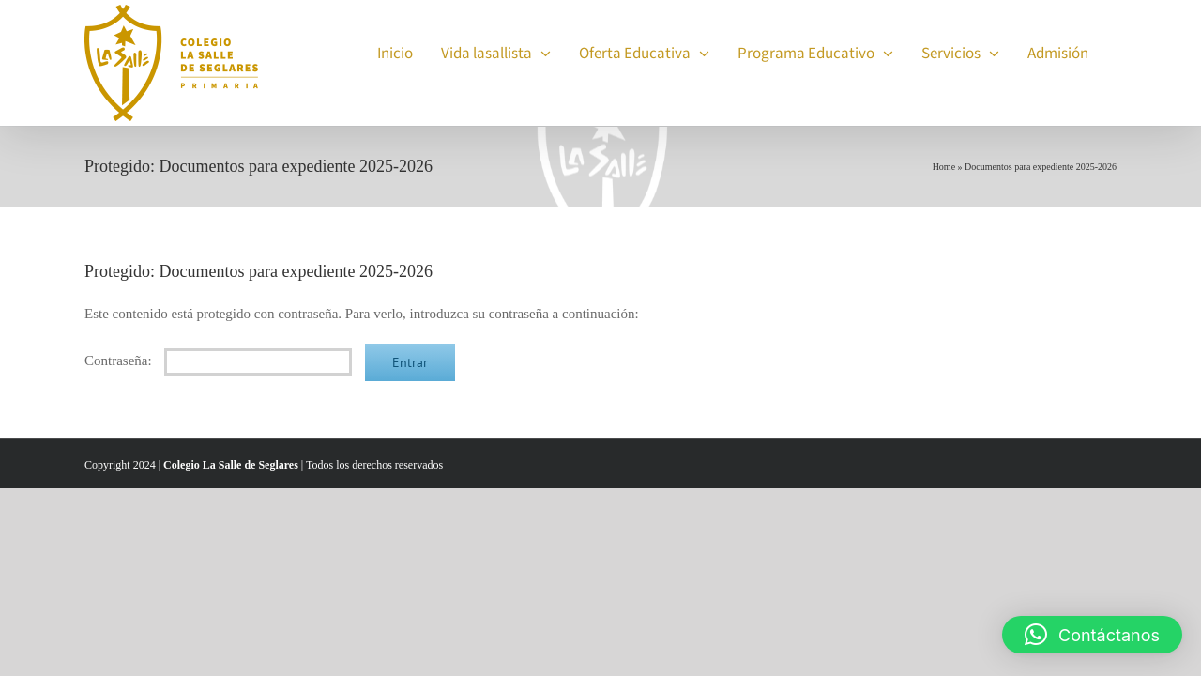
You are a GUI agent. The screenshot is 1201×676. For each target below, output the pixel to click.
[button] (1092, 634)
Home (944, 166)
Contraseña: (218, 360)
